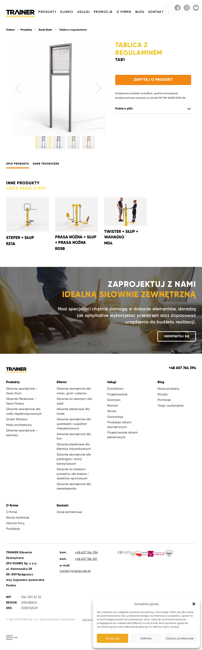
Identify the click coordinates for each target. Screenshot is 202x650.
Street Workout (17, 421)
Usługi (83, 12)
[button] (194, 604)
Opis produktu (17, 166)
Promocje (103, 12)
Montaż (112, 408)
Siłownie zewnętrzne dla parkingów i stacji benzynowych (74, 461)
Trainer (10, 30)
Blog (140, 12)
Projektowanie (117, 396)
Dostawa (113, 402)
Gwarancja (115, 419)
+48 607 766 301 (86, 561)
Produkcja (13, 531)
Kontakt (156, 12)
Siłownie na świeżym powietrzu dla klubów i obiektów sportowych (72, 476)
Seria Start (45, 30)
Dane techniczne (46, 166)
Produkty (47, 12)
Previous (18, 89)
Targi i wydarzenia (171, 408)
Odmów (146, 638)
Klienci (66, 12)
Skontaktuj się (176, 338)
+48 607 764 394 (86, 554)
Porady (163, 396)
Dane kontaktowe (69, 514)
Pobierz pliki (124, 109)
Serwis (111, 413)
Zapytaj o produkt (153, 80)
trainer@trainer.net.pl (75, 573)
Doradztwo (115, 391)
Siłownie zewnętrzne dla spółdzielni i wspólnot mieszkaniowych (74, 426)
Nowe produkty (168, 391)
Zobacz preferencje (180, 638)
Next (99, 89)
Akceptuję (112, 638)
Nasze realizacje (17, 520)
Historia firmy (15, 525)
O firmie (124, 12)
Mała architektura (19, 427)
